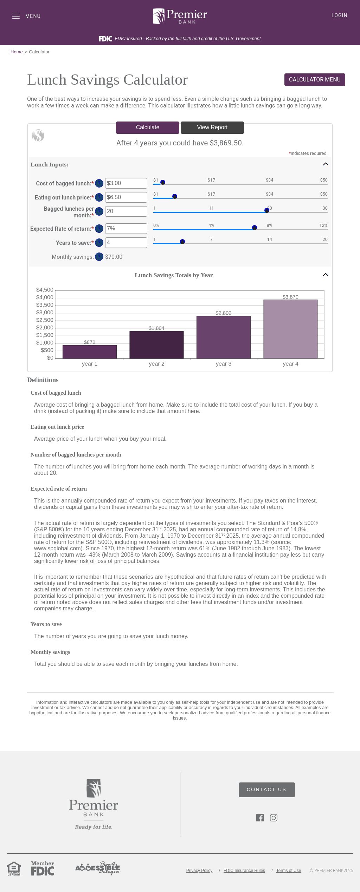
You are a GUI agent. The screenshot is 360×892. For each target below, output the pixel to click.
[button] (180, 164)
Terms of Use (288, 870)
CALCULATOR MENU (315, 79)
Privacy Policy (199, 870)
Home (17, 51)
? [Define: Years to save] (99, 243)
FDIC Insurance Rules (244, 870)
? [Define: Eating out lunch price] (99, 198)
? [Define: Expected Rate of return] (99, 229)
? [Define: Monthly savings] (99, 257)
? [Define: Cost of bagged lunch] (99, 183)
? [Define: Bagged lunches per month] (99, 212)
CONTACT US (267, 789)
